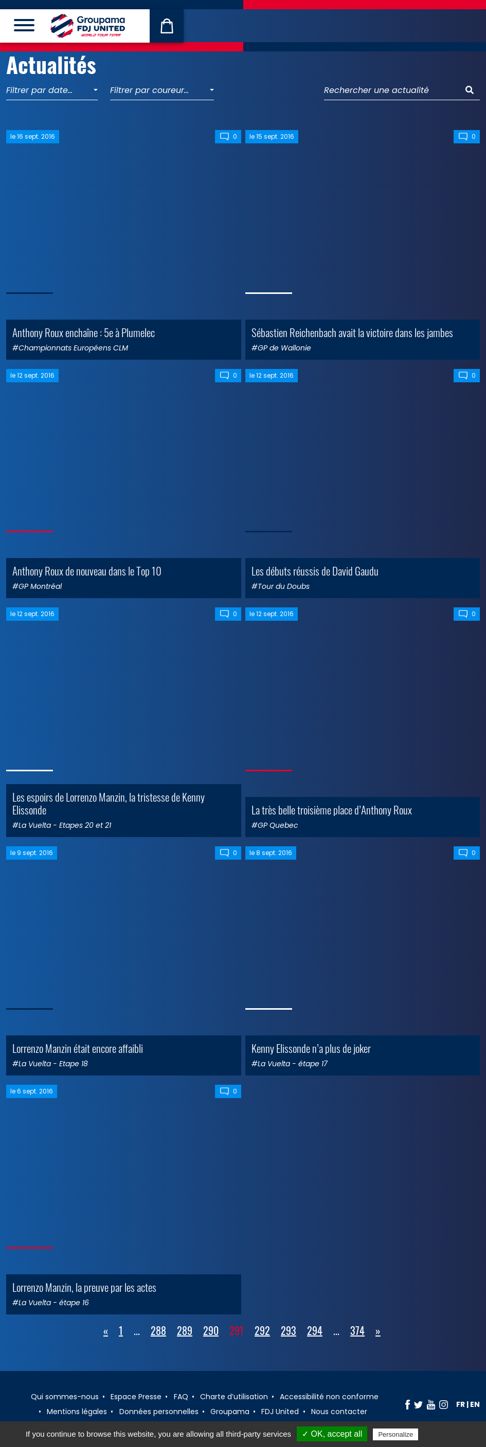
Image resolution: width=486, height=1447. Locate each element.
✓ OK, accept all (332, 1434)
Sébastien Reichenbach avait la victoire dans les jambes (352, 332)
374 (357, 1330)
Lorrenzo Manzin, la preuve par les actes (84, 1287)
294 (314, 1330)
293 (288, 1330)
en (475, 1404)
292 (262, 1330)
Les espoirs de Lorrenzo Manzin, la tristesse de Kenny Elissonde (108, 803)
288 (158, 1330)
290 (211, 1330)
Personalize (395, 1434)
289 (184, 1330)
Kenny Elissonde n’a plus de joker (311, 1048)
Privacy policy (445, 1434)
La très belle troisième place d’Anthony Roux (331, 810)
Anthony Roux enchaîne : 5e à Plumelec (83, 332)
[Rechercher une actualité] (392, 90)
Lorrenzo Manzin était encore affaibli (77, 1048)
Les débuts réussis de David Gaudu (315, 571)
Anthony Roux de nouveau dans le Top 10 (86, 571)
